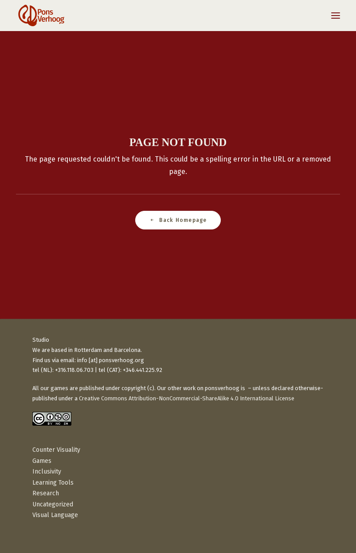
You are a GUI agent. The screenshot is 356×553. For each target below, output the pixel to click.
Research (45, 493)
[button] (335, 15)
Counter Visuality (56, 450)
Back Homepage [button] (178, 220)
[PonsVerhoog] (41, 15)
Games (41, 461)
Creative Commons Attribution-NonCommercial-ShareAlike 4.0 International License (186, 398)
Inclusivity (46, 471)
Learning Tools (53, 482)
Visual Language (55, 515)
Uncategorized (52, 504)
